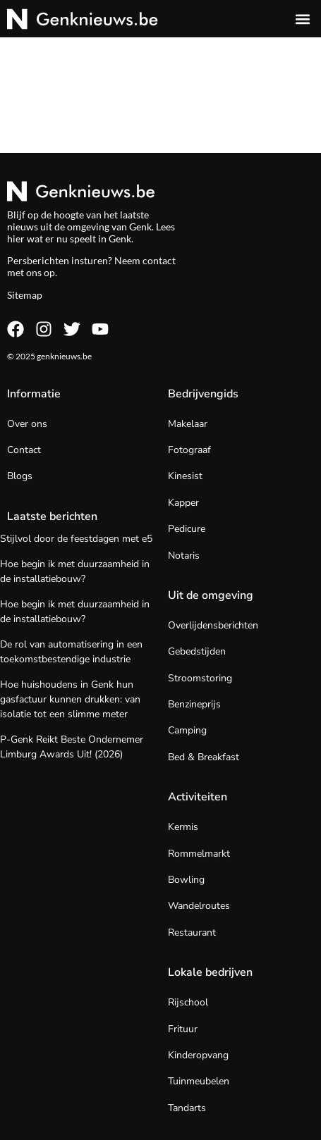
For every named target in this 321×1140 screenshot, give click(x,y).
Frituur (183, 1029)
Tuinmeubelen (198, 1081)
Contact (24, 450)
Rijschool (188, 1002)
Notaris (184, 555)
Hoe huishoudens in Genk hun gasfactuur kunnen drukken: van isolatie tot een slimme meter (70, 699)
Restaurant (192, 932)
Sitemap (24, 295)
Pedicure (186, 528)
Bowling (186, 879)
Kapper (183, 502)
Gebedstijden (197, 651)
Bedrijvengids (203, 394)
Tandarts (187, 1108)
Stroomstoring (200, 678)
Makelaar (187, 423)
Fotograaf (189, 450)
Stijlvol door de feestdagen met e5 (76, 538)
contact (159, 260)
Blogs (19, 476)
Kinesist (185, 476)
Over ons (27, 423)
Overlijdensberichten (213, 625)
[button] (302, 18)
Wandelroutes (199, 905)
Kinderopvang (198, 1055)
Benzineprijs (194, 704)
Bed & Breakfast (203, 757)
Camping (187, 730)
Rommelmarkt (199, 853)
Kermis (183, 827)
